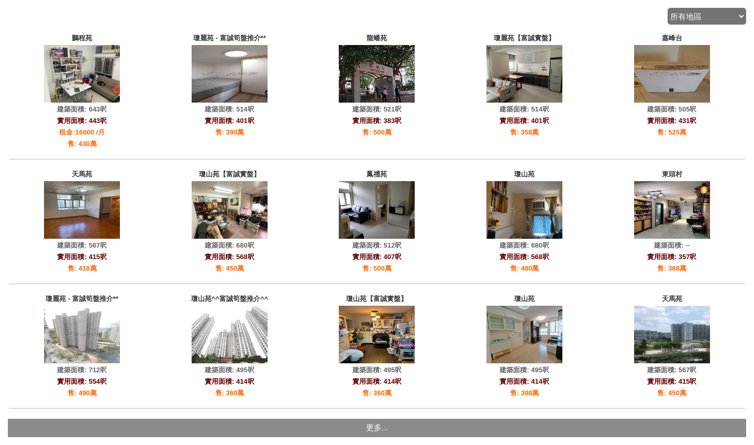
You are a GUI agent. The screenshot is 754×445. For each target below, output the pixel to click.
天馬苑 (82, 174)
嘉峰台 (672, 38)
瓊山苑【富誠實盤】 (229, 174)
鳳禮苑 (377, 174)
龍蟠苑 (377, 38)
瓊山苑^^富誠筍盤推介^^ (229, 299)
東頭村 (672, 174)
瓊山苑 (524, 174)
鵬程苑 (82, 38)
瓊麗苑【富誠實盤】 (524, 38)
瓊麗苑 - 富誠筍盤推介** (229, 38)
